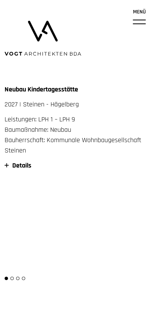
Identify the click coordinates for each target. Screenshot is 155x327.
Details (18, 165)
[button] (6, 278)
